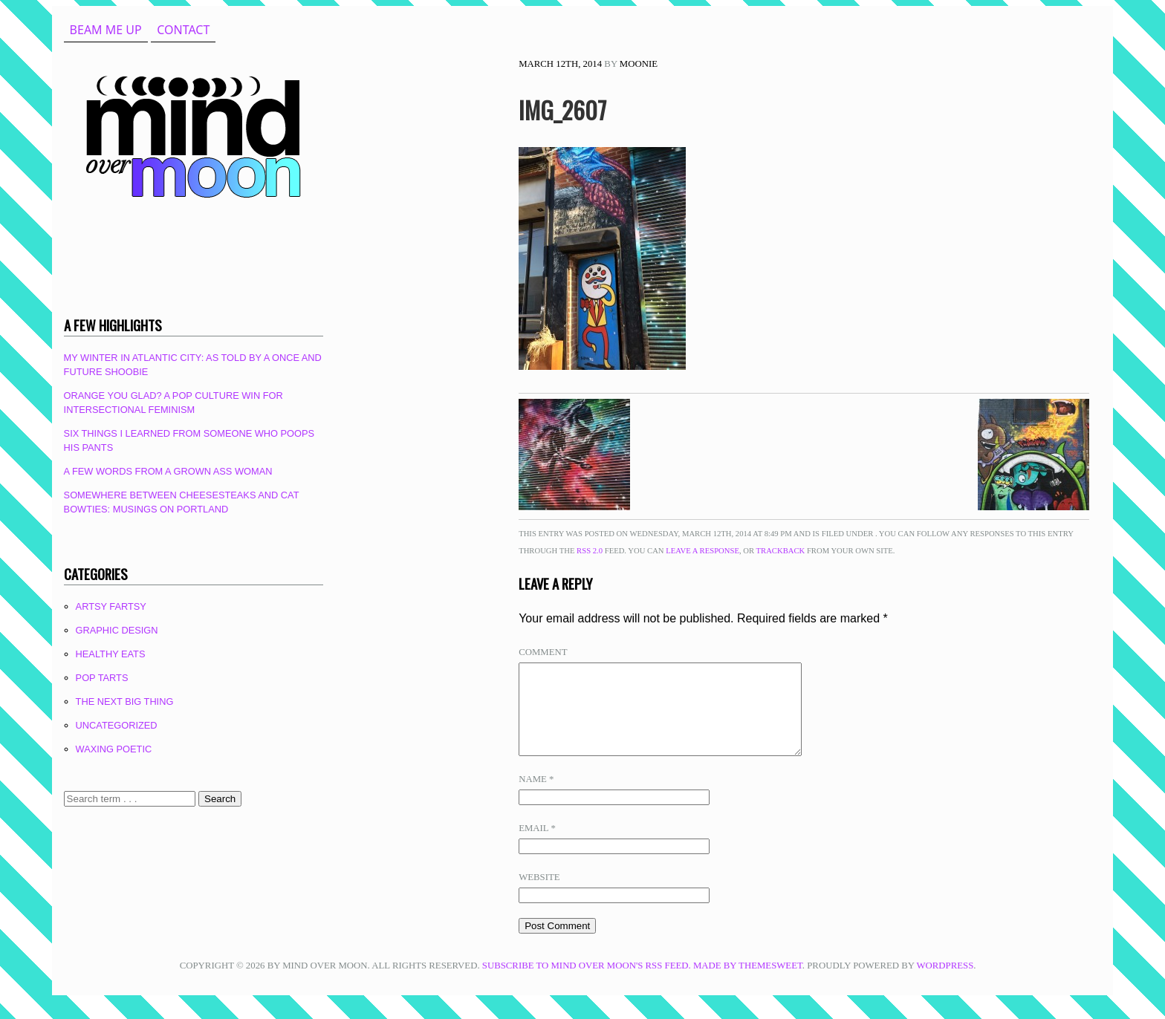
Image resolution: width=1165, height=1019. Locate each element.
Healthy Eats (111, 654)
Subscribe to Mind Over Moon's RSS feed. (586, 983)
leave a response (702, 551)
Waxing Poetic (114, 749)
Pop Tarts (102, 677)
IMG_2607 (562, 109)
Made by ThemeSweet (747, 983)
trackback (780, 551)
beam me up (106, 30)
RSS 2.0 (590, 551)
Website (539, 895)
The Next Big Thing (125, 701)
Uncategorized (117, 725)
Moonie (639, 64)
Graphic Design (117, 630)
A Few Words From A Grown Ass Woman (168, 471)
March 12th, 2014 (560, 64)
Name (536, 797)
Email (537, 846)
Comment (543, 652)
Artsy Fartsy (111, 606)
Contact (183, 30)
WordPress (944, 983)
